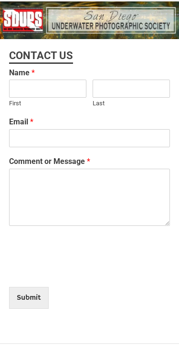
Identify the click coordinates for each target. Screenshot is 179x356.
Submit (29, 298)
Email (21, 121)
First (15, 103)
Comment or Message (49, 161)
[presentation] (81, 271)
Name (22, 72)
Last (99, 103)
